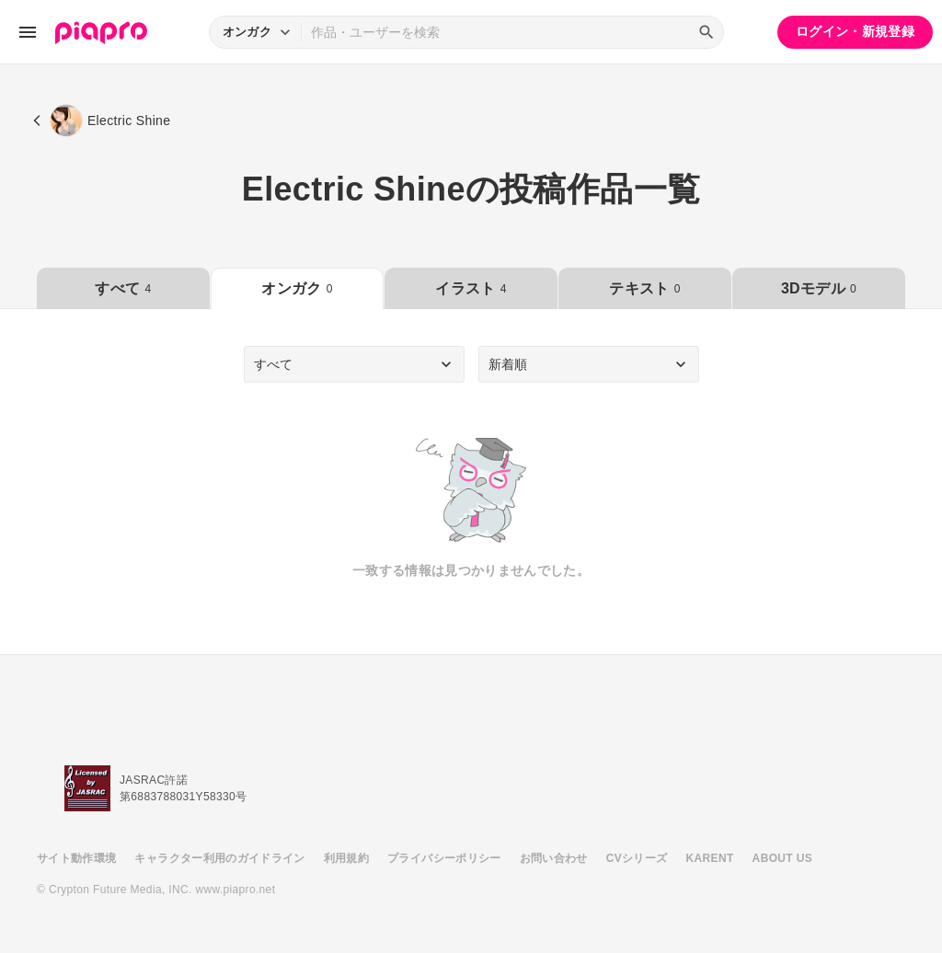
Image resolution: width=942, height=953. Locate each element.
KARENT (710, 858)
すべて (123, 288)
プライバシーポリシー (444, 858)
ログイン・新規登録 (855, 31)
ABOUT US (782, 858)
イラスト (470, 288)
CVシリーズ (637, 858)
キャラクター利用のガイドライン (219, 858)
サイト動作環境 (76, 858)
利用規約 (346, 858)
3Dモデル (818, 288)
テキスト (644, 288)
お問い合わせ (554, 858)
